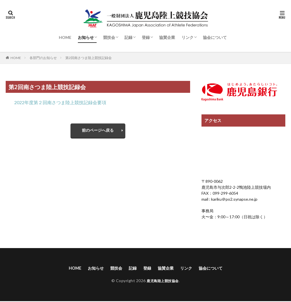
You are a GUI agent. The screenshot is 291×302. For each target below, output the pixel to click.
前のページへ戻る (98, 131)
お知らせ (86, 37)
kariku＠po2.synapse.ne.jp (233, 199)
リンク (188, 37)
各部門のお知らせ (43, 58)
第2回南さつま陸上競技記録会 (88, 58)
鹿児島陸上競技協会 (162, 281)
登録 (146, 37)
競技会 (109, 37)
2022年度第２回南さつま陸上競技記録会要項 (60, 102)
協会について (215, 37)
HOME (65, 37)
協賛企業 (167, 37)
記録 (128, 37)
